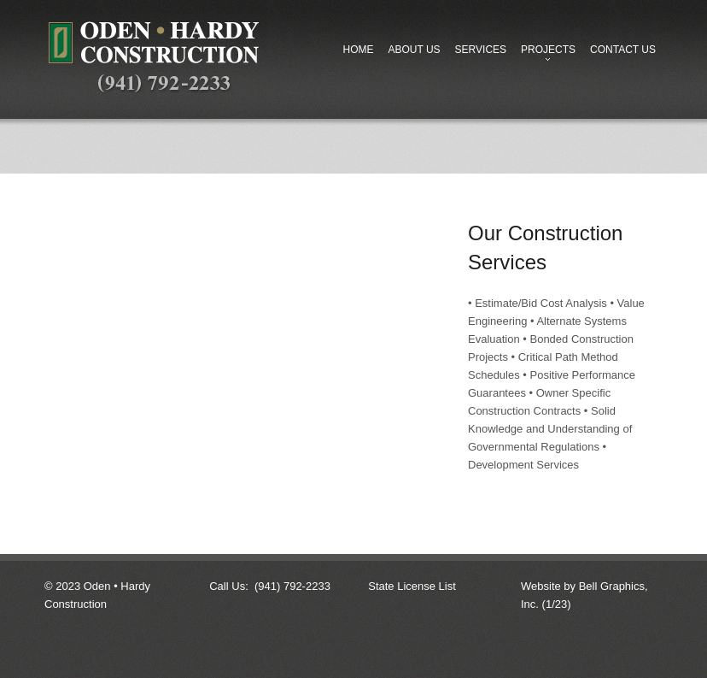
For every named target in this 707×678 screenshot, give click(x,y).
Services (480, 50)
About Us (414, 50)
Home (357, 50)
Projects (545, 54)
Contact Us (623, 50)
